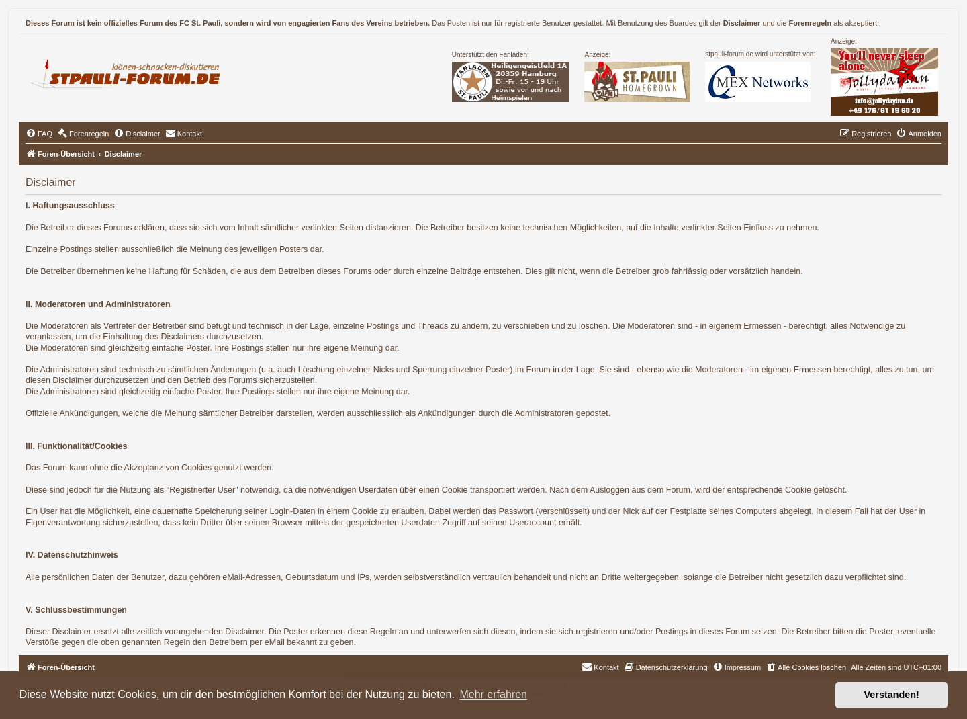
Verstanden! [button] (891, 694)
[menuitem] (39, 134)
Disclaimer (742, 23)
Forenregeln (810, 23)
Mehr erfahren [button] (493, 694)
